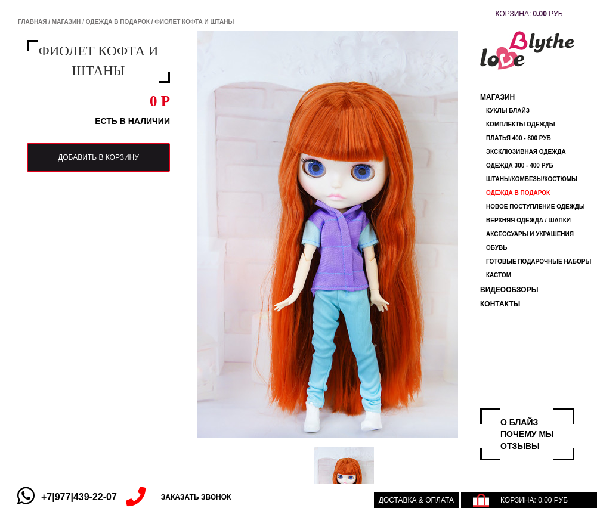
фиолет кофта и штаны (194, 21)
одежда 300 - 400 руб (519, 165)
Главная (32, 21)
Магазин (66, 21)
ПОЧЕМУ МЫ (527, 434)
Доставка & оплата (416, 500)
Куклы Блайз (508, 110)
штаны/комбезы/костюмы (531, 179)
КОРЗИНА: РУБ (528, 14)
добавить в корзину (98, 157)
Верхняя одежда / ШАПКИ (528, 220)
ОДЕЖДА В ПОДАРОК (118, 21)
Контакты (500, 304)
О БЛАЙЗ (519, 422)
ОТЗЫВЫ (520, 446)
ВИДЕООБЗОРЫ (509, 290)
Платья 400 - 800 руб (518, 138)
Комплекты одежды (520, 124)
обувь (496, 247)
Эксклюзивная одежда (526, 151)
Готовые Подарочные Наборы (538, 261)
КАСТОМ (498, 275)
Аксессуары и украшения (530, 234)
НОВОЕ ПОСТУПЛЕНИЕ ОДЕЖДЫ (535, 206)
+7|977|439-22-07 (79, 497)
